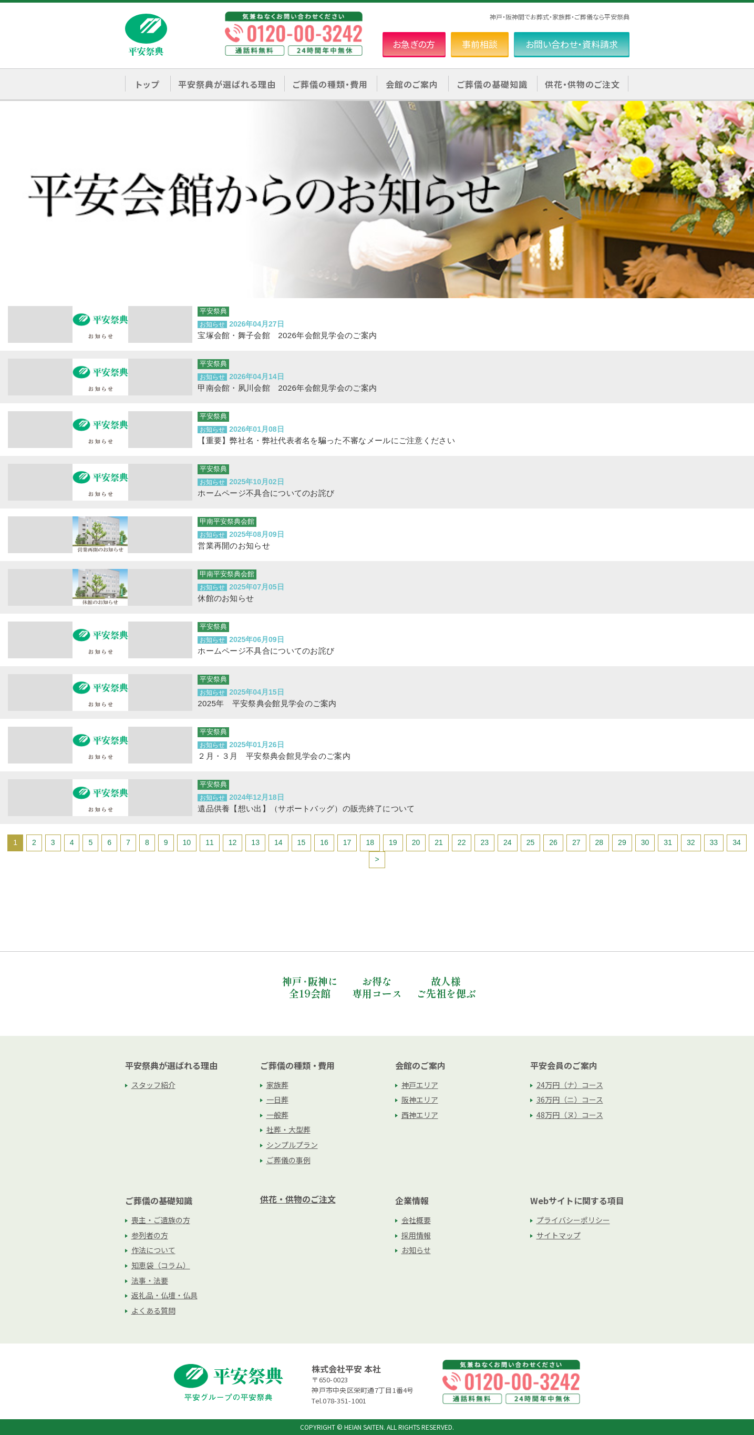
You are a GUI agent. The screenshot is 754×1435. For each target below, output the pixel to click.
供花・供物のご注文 (582, 84)
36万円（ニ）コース (569, 1099)
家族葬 (277, 1085)
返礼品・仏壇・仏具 (164, 1295)
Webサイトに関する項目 (577, 1200)
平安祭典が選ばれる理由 (171, 1065)
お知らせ (416, 1250)
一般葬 (277, 1115)
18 (370, 842)
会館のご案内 (420, 1065)
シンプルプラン (292, 1144)
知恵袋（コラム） (160, 1265)
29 (622, 842)
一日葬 (277, 1099)
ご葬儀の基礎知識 (158, 1200)
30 (645, 842)
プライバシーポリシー (573, 1220)
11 (209, 842)
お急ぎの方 (414, 43)
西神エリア (419, 1115)
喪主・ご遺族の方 (160, 1220)
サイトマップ (558, 1235)
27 (576, 842)
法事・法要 (149, 1280)
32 (691, 842)
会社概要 (416, 1220)
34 (736, 842)
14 (278, 842)
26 (553, 842)
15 (301, 842)
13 (255, 842)
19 (393, 842)
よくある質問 (153, 1310)
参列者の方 (149, 1235)
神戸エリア (419, 1085)
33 (714, 842)
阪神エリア (419, 1099)
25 (530, 842)
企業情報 (412, 1200)
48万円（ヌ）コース (569, 1115)
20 (416, 842)
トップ (147, 84)
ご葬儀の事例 (288, 1160)
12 (233, 842)
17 (347, 842)
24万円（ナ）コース (569, 1085)
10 (187, 842)
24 (507, 842)
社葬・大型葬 (288, 1129)
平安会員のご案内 (563, 1065)
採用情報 (416, 1235)
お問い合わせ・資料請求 (571, 43)
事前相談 (480, 43)
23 (484, 842)
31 (668, 842)
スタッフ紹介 (153, 1085)
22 (462, 842)
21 (439, 842)
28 (599, 842)
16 (324, 842)
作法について (153, 1250)
